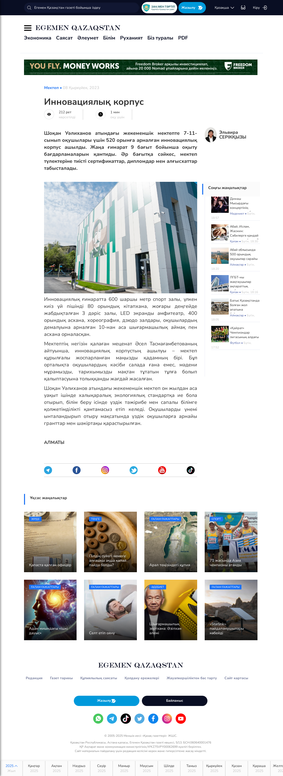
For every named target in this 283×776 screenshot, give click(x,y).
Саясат (64, 38)
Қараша (259, 768)
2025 (11, 768)
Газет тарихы (61, 678)
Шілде (169, 768)
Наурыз (79, 768)
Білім (109, 38)
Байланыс (174, 700)
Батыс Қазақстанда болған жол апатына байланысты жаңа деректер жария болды (244, 311)
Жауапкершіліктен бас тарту (192, 678)
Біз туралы (160, 38)
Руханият (131, 38)
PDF (183, 38)
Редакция (34, 678)
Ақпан (56, 768)
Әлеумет (87, 38)
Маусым (146, 768)
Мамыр (124, 768)
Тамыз (191, 768)
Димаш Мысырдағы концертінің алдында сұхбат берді (242, 208)
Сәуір (101, 768)
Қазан (236, 768)
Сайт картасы (236, 678)
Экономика (37, 38)
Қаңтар (34, 768)
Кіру (260, 7)
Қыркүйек (214, 768)
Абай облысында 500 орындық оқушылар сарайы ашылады (243, 257)
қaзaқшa (225, 7)
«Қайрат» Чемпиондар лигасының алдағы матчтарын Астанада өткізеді (244, 337)
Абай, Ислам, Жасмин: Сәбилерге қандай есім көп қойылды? (244, 233)
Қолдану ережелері (142, 678)
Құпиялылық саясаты (98, 678)
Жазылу (192, 7)
